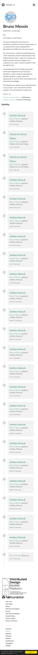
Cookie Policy (10, 616)
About (8, 606)
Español (8, 633)
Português (9, 643)
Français (8, 636)
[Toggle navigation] (34, 4)
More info (14, 653)
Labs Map (9, 604)
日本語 (8, 645)
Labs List (9, 601)
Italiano (8, 638)
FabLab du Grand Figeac (11, 97)
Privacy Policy (10, 618)
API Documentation (13, 609)
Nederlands (10, 641)
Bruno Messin (15, 119)
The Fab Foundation (13, 613)
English (8, 631)
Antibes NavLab (8, 100)
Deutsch (9, 629)
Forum (8, 611)
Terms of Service (11, 621)
